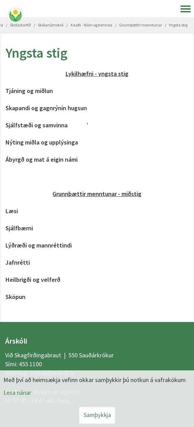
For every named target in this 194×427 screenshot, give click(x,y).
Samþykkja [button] (97, 415)
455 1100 (30, 364)
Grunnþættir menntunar (140, 24)
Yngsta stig (178, 24)
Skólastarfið (20, 24)
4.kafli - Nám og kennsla (91, 24)
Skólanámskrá (51, 24)
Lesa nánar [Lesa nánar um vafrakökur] (17, 392)
